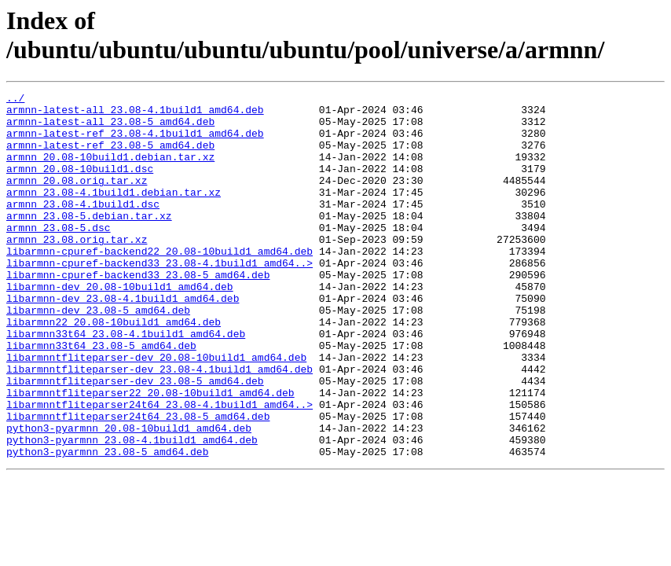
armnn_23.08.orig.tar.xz (76, 270)
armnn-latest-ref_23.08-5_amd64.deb (110, 156)
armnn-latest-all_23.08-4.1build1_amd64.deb (135, 114)
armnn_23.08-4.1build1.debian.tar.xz (113, 213)
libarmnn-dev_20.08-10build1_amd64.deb (119, 326)
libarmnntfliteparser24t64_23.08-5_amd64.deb (138, 482)
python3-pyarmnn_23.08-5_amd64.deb (107, 524)
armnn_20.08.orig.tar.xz (76, 199)
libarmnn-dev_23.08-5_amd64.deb (98, 354)
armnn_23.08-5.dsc (58, 255)
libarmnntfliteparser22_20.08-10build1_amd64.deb (150, 454)
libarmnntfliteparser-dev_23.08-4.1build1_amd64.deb (159, 425)
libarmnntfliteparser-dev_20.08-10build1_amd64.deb (156, 411)
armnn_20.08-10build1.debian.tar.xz (110, 171)
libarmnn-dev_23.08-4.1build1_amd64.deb (122, 340)
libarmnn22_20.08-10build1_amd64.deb (113, 369)
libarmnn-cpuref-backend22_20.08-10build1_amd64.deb (159, 284)
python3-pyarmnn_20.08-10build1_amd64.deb (128, 496)
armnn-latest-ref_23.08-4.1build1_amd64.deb (135, 142)
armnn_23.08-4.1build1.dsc (83, 227)
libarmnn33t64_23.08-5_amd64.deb (101, 397)
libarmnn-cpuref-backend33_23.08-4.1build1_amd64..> (159, 298)
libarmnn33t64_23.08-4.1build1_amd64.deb (125, 383)
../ (15, 100)
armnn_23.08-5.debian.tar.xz (89, 241)
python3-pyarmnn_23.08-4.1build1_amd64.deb (132, 510)
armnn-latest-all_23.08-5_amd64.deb (110, 128)
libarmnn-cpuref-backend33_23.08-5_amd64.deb (138, 312)
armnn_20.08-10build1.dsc (79, 185)
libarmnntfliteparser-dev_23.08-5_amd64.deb (135, 439)
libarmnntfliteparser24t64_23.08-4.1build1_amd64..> (159, 468)
